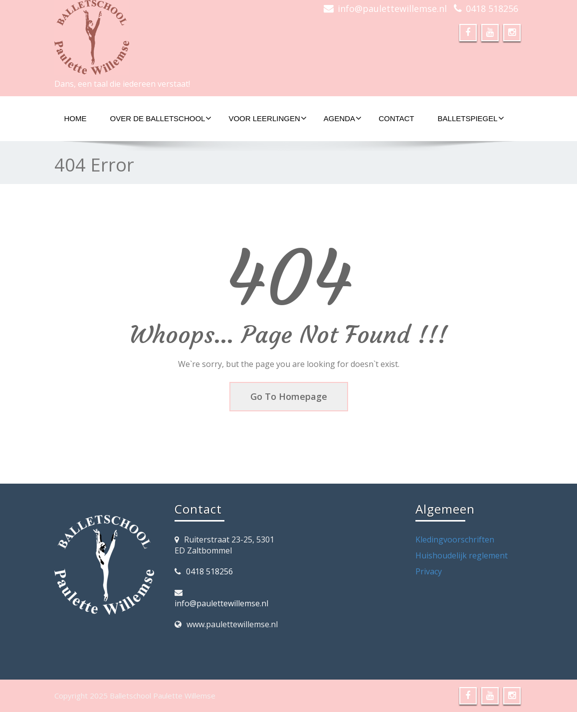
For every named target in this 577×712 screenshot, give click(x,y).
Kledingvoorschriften (454, 539)
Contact (396, 118)
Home (75, 118)
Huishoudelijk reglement (461, 555)
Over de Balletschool (161, 118)
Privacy (428, 571)
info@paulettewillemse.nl (392, 8)
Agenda (343, 118)
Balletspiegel (471, 118)
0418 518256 (492, 8)
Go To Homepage (288, 396)
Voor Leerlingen (267, 118)
